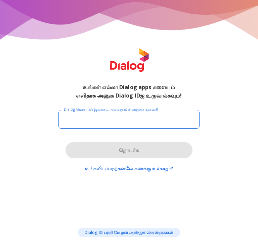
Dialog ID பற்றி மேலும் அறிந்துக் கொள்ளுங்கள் (129, 232)
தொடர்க (129, 150)
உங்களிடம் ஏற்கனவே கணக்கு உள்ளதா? (129, 168)
